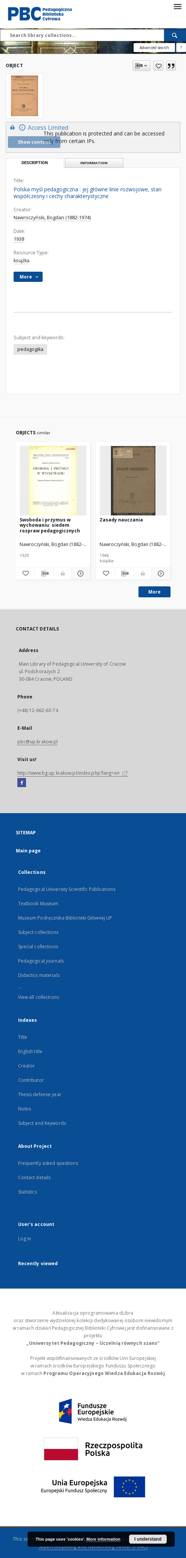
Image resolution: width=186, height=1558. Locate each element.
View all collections (38, 997)
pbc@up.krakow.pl (37, 741)
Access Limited (38, 127)
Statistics (27, 1192)
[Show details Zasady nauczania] (160, 573)
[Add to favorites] (158, 66)
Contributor (31, 1080)
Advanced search (154, 47)
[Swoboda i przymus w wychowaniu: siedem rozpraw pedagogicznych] (53, 481)
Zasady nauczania (121, 520)
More (154, 592)
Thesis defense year (39, 1094)
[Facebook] (21, 783)
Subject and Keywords (42, 1123)
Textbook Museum (38, 903)
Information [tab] (94, 162)
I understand (147, 1539)
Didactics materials (39, 975)
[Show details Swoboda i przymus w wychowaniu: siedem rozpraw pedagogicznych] (79, 573)
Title (23, 1037)
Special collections (38, 946)
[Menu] (177, 6)
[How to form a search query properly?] (181, 47)
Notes (24, 1109)
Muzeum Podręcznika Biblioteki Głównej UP (65, 918)
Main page (28, 850)
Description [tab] (35, 162)
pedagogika (30, 349)
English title (30, 1051)
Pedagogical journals (41, 961)
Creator (26, 1066)
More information (103, 1539)
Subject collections (38, 932)
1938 (19, 239)
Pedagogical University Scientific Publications (67, 889)
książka (21, 260)
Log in (24, 1238)
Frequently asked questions (48, 1163)
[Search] (175, 35)
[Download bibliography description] (44, 573)
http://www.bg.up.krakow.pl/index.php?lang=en (72, 773)
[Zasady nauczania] (133, 481)
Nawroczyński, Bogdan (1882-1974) (52, 217)
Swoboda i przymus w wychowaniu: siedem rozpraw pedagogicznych (50, 525)
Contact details (34, 1177)
